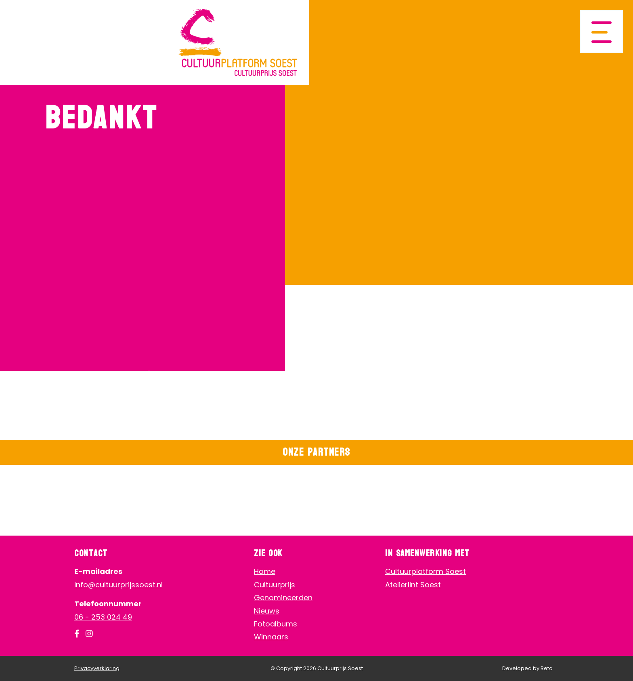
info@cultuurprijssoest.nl (118, 585)
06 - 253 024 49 (103, 617)
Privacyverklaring (96, 668)
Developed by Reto (527, 668)
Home (264, 571)
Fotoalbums (275, 624)
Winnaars (271, 637)
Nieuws (266, 611)
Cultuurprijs (274, 585)
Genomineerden (283, 598)
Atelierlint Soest (413, 585)
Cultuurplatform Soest (425, 571)
